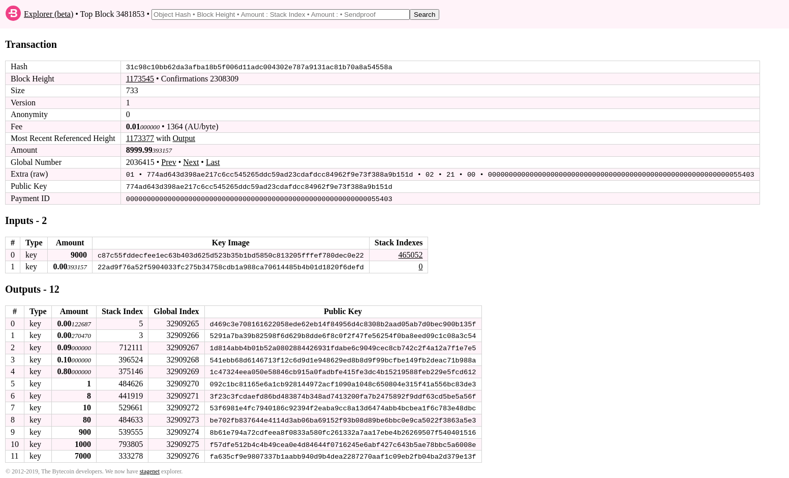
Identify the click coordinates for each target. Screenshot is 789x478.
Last (213, 162)
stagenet (150, 468)
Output (184, 138)
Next (191, 162)
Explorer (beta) (48, 14)
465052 (410, 253)
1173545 (140, 78)
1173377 (140, 138)
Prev (168, 162)
